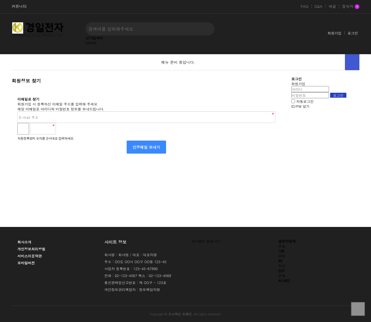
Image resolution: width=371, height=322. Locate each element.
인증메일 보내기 (146, 147)
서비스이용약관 (29, 255)
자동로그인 (305, 101)
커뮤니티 (19, 6)
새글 (332, 6)
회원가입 (334, 32)
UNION (91, 42)
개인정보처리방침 (31, 248)
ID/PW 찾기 (300, 106)
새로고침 (75, 128)
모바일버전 (26, 262)
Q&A (318, 6)
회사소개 (24, 241)
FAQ (304, 6)
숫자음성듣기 (63, 128)
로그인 (353, 32)
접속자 (350, 6)
